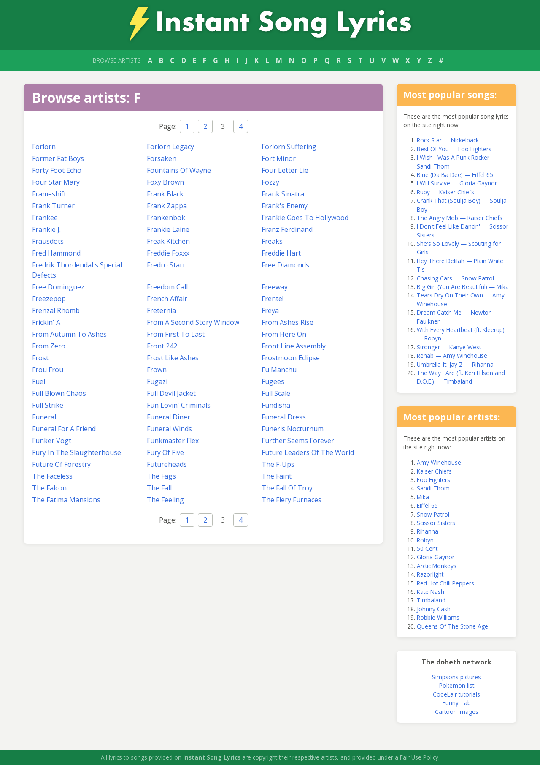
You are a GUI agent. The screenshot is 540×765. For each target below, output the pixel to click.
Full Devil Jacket (171, 393)
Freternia (161, 310)
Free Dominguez (58, 286)
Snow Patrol (433, 514)
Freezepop (49, 298)
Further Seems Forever (298, 440)
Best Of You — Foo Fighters (454, 149)
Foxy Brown (165, 182)
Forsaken (161, 158)
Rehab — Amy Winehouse (452, 355)
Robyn (425, 540)
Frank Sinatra (283, 194)
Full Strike (47, 405)
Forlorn (44, 146)
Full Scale (276, 393)
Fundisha (276, 405)
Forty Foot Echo (56, 170)
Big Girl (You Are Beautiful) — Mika (463, 287)
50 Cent (427, 548)
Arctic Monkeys (436, 566)
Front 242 (162, 346)
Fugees (273, 381)
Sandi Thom (433, 488)
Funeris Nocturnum (293, 428)
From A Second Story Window (193, 322)
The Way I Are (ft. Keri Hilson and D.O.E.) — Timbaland (461, 377)
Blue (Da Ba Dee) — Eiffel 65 (455, 175)
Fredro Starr (166, 265)
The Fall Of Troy (287, 488)
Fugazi (157, 381)
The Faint (277, 476)
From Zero (48, 346)
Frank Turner (53, 205)
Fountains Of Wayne (179, 170)
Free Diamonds (285, 265)
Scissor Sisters (436, 523)
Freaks (272, 241)
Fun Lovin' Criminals (179, 405)
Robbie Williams (438, 617)
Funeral (44, 417)
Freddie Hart (281, 253)
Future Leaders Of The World (308, 452)
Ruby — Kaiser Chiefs (445, 192)
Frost (40, 357)
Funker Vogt (51, 440)
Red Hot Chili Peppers (445, 583)
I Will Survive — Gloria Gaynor (457, 183)
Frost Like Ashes (173, 357)
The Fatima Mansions (66, 499)
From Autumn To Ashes (69, 334)
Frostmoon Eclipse (291, 357)
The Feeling (165, 499)
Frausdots (48, 241)
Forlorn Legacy (170, 146)
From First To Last (176, 334)
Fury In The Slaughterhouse (76, 452)
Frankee (45, 217)
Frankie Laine (168, 229)
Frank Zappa (167, 205)
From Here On (284, 334)
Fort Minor (279, 158)
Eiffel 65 (427, 505)
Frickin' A (46, 322)
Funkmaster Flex (173, 440)
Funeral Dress (284, 417)
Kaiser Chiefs (434, 471)
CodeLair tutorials (456, 694)
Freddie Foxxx (168, 253)
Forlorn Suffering (289, 146)
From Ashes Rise (287, 322)
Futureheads (167, 464)
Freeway (275, 286)
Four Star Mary (56, 182)
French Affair (167, 298)
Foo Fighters (433, 480)
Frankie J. (46, 229)
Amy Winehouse (439, 462)
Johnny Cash (434, 609)
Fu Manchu (279, 369)
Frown (157, 369)
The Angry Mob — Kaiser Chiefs (459, 218)
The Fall (159, 488)
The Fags (161, 476)
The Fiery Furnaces (291, 499)
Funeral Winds (169, 428)
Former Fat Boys (58, 158)
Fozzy (270, 182)
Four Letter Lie (285, 170)
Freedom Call (167, 286)
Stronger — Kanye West (449, 347)
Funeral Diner (168, 417)
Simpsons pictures (456, 677)
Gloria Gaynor (435, 557)
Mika (423, 497)
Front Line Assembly (294, 346)
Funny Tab (457, 703)
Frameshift (49, 194)
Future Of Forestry (61, 464)
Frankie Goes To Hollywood (305, 217)
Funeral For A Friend (64, 428)
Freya (270, 310)
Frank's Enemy (285, 205)
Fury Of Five (165, 452)
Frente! (273, 298)
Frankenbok (166, 217)
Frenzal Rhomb (56, 310)
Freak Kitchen (168, 241)
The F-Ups (278, 464)
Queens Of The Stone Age (452, 626)
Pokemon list (456, 685)
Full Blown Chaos (59, 393)
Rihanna (427, 531)
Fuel (38, 381)
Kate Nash (430, 592)
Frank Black (165, 194)
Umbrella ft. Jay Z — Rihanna (455, 364)
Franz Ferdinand (287, 229)
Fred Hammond (56, 253)
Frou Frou (47, 369)
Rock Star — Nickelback (448, 140)
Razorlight (430, 574)
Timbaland (431, 600)
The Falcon (49, 488)
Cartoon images (456, 712)
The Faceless (52, 476)
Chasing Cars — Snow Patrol (455, 278)
